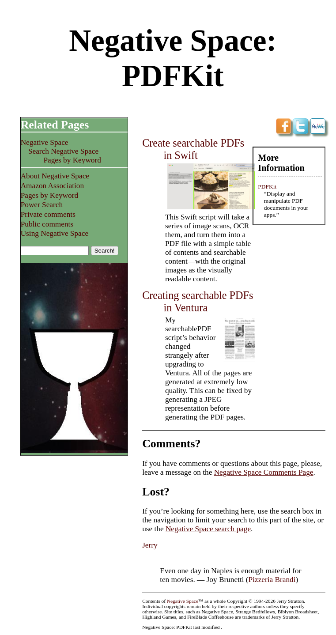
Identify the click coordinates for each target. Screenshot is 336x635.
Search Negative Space (63, 151)
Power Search (42, 204)
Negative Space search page (208, 529)
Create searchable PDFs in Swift (193, 149)
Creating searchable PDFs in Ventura (197, 301)
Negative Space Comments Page (263, 472)
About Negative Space (55, 176)
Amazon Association (52, 185)
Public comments (47, 224)
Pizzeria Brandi (272, 579)
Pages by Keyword (72, 160)
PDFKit (267, 186)
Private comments (48, 214)
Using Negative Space (54, 233)
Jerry (150, 545)
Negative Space (44, 142)
